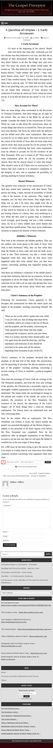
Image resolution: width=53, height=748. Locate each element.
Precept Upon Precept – (10, 708)
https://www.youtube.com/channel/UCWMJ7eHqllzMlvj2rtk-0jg (26, 605)
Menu (6, 23)
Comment (7, 505)
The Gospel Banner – (9, 719)
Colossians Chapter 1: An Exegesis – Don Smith (19, 564)
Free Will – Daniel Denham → (40, 473)
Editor (36, 38)
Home (3, 672)
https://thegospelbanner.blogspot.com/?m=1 (34, 629)
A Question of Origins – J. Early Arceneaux (26, 31)
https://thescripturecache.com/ (31, 612)
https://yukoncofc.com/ (38, 636)
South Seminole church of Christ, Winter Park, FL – (21, 733)
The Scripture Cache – (10, 712)
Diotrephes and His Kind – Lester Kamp (16, 572)
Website (6, 540)
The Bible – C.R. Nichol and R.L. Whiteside (17, 576)
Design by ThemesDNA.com (26, 744)
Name (6, 532)
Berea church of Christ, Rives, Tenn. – (16, 730)
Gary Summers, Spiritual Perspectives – (16, 716)
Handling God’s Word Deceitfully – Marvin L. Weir (20, 568)
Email (5, 536)
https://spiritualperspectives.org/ (14, 622)
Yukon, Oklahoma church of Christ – (15, 723)
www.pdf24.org (26, 698)
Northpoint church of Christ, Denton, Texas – (18, 726)
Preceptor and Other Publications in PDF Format (20, 676)
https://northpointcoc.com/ (11, 646)
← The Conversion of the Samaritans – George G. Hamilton (23, 476)
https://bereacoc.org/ (39, 653)
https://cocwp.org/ (8, 659)
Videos (3, 680)
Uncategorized (31, 467)
